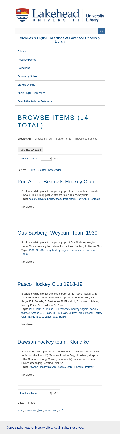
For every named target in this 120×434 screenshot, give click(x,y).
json (40, 410)
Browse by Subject (28, 76)
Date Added (55, 169)
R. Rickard (34, 316)
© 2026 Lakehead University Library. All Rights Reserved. (45, 427)
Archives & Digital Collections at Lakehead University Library (60, 39)
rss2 (61, 410)
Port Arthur (69, 198)
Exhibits (22, 51)
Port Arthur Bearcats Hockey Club (56, 181)
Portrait (89, 366)
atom (20, 410)
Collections (24, 68)
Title (33, 169)
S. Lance (46, 316)
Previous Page (28, 158)
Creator (42, 169)
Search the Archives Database (35, 101)
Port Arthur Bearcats (88, 198)
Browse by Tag (43, 138)
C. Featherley (62, 309)
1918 (31, 309)
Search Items (63, 138)
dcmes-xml (31, 410)
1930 (31, 250)
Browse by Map (26, 84)
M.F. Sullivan (60, 312)
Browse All (24, 138)
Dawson (33, 366)
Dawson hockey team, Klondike (53, 342)
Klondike (79, 366)
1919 (39, 309)
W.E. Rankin (60, 316)
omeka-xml (51, 410)
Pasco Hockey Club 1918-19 (50, 284)
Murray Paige (76, 312)
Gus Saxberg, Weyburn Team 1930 (57, 233)
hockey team (54, 198)
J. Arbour (33, 312)
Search (101, 31)
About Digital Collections (31, 93)
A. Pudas (48, 309)
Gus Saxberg (43, 250)
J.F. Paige (45, 312)
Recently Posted (27, 59)
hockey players (37, 198)
